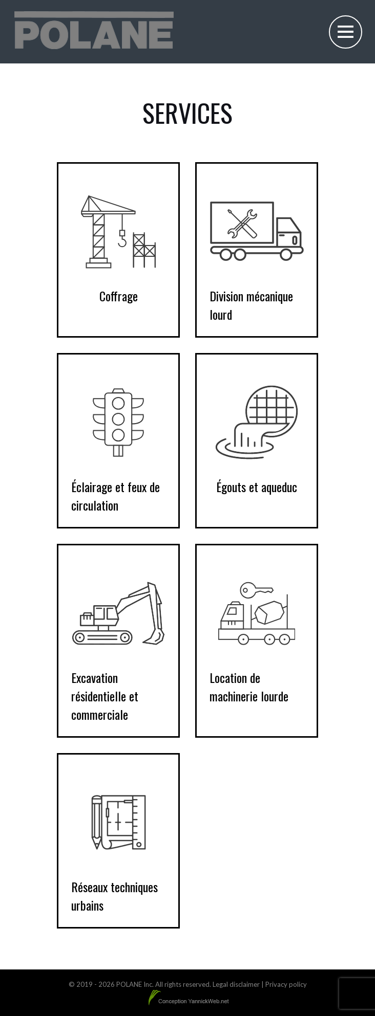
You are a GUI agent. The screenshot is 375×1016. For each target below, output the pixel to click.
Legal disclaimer (236, 984)
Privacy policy (286, 984)
